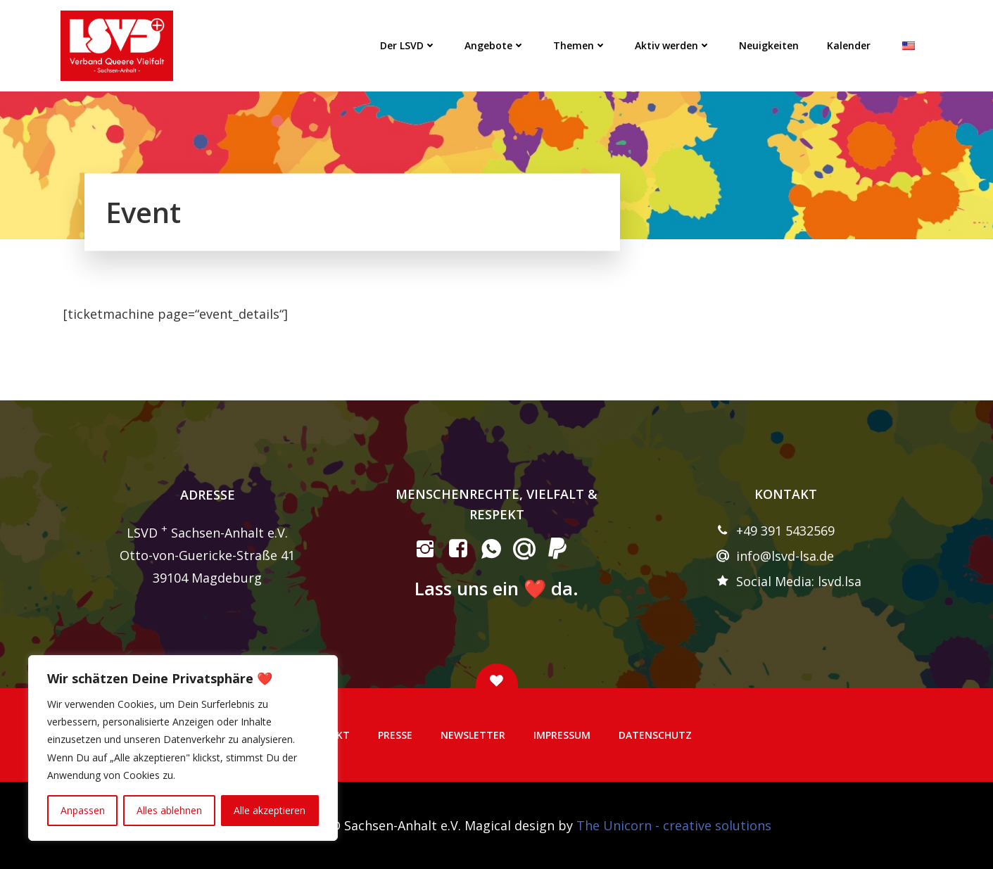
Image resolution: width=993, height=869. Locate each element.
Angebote (494, 45)
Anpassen (83, 810)
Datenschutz (655, 735)
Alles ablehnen (169, 810)
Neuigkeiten (769, 45)
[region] (183, 748)
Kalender (849, 45)
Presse (395, 735)
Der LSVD (408, 45)
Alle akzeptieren (269, 810)
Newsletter (473, 735)
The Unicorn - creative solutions (673, 825)
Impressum (561, 735)
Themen (580, 45)
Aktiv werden (673, 45)
